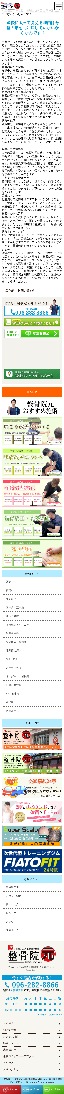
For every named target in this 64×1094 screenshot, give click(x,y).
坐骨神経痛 (12, 633)
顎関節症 (11, 599)
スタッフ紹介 (13, 895)
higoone (51, 1082)
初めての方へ (13, 904)
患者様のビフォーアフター (18, 1056)
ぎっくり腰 (12, 616)
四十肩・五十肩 (15, 607)
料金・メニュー (12, 1043)
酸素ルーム (12, 710)
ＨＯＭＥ (32, 392)
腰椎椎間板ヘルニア (17, 624)
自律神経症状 (13, 685)
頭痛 (8, 581)
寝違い (10, 590)
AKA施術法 (12, 693)
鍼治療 (10, 702)
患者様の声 (12, 887)
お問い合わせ (11, 1069)
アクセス (11, 921)
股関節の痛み (13, 650)
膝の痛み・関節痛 (16, 642)
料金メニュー (13, 913)
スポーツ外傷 (13, 667)
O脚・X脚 (11, 659)
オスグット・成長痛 (17, 676)
